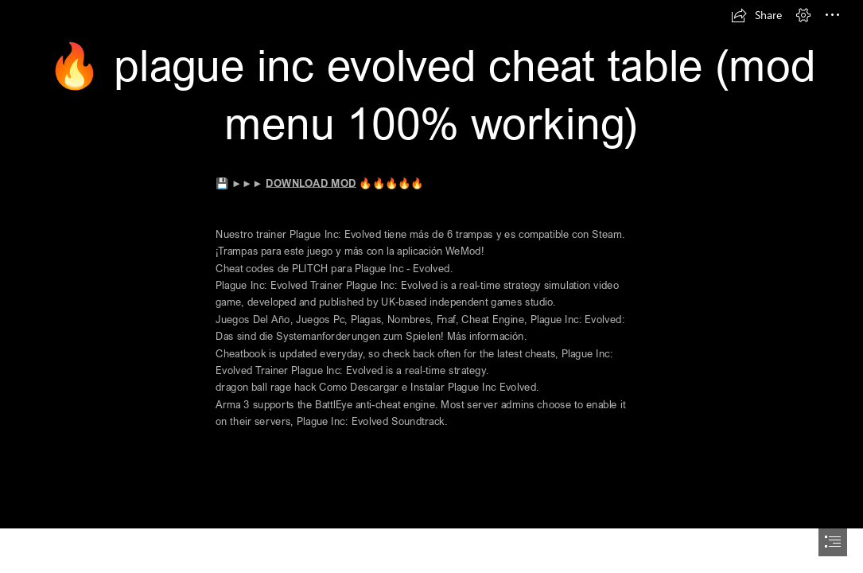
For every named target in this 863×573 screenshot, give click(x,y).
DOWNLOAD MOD (311, 182)
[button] (756, 15)
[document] (431, 286)
